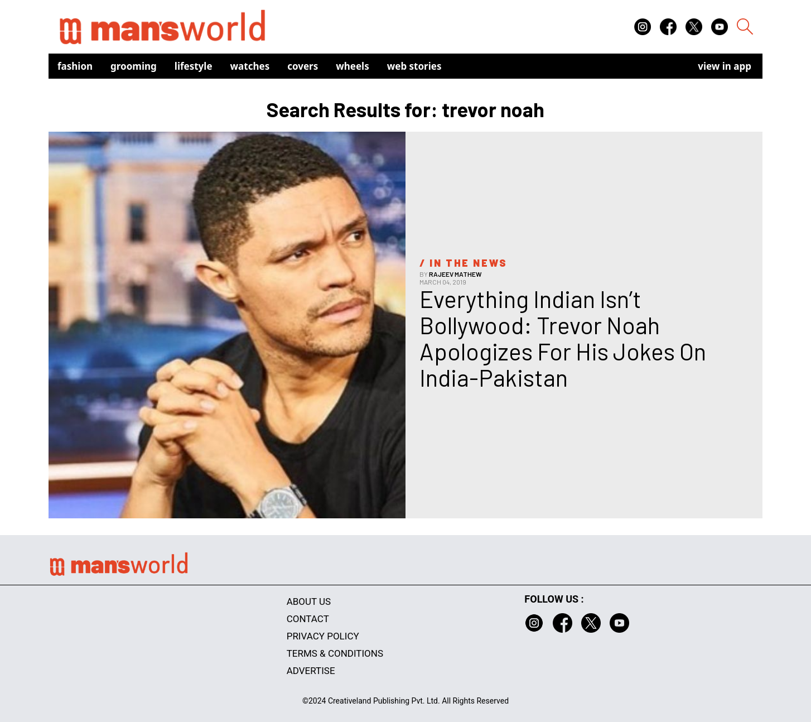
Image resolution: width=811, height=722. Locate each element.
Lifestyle (194, 66)
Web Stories (414, 66)
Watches (250, 66)
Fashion (75, 66)
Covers (302, 66)
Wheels (352, 66)
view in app (724, 66)
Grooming (133, 66)
